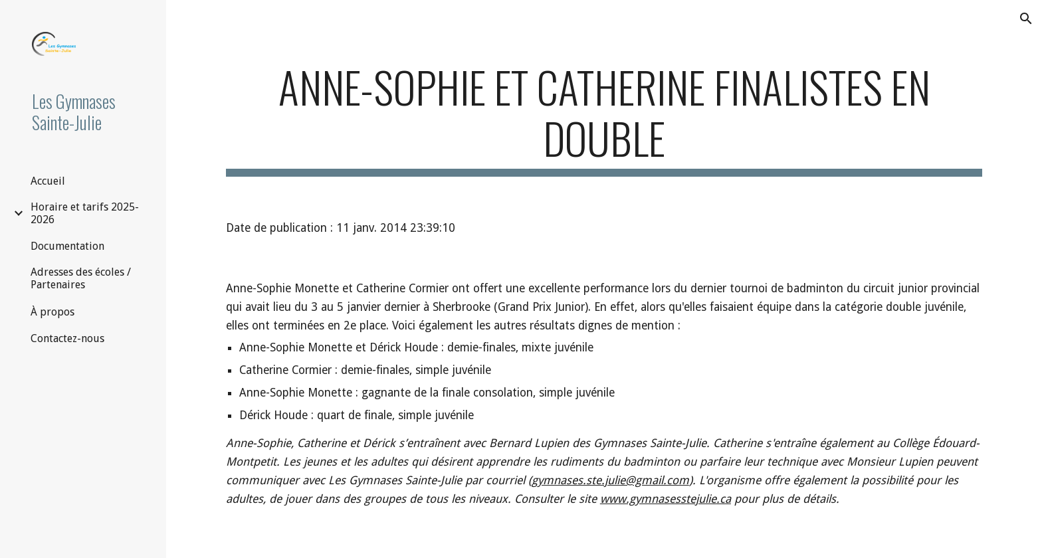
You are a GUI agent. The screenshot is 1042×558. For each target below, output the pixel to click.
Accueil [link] (48, 181)
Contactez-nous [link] (67, 338)
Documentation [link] (67, 246)
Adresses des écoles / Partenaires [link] (81, 278)
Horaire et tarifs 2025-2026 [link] (85, 213)
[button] (1026, 19)
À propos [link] (52, 312)
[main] (604, 119)
